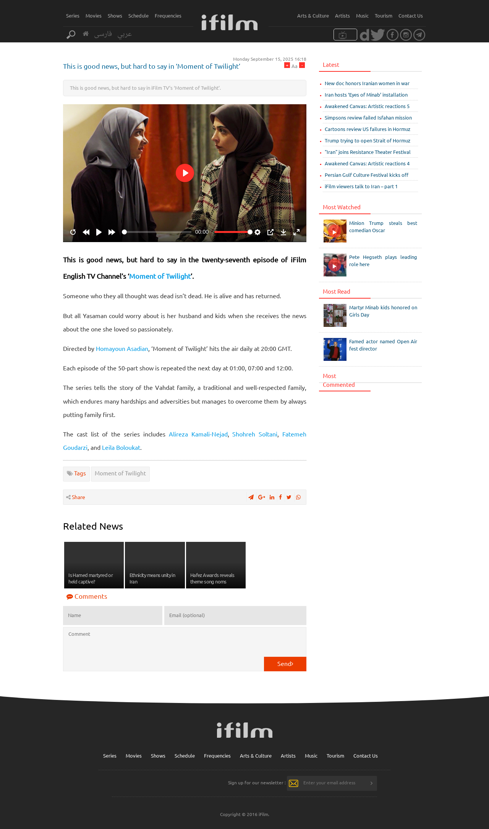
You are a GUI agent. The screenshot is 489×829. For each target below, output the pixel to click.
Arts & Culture (313, 15)
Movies (94, 15)
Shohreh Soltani (254, 434)
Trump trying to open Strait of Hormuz (367, 140)
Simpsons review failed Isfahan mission (368, 117)
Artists (342, 15)
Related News (93, 526)
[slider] (156, 232)
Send (285, 663)
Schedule (138, 15)
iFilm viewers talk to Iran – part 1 (361, 186)
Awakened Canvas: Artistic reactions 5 (367, 106)
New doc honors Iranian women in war (367, 83)
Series (72, 15)
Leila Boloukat (121, 447)
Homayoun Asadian (122, 348)
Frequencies (168, 15)
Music (362, 15)
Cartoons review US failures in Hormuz (367, 129)
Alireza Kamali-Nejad (198, 434)
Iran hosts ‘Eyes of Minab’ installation (366, 94)
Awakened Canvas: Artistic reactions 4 (367, 163)
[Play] (99, 232)
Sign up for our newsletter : (257, 782)
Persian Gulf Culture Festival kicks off (366, 174)
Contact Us (410, 15)
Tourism (383, 15)
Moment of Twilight (160, 276)
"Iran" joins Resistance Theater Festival (368, 152)
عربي (124, 34)
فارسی (103, 34)
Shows (115, 15)
